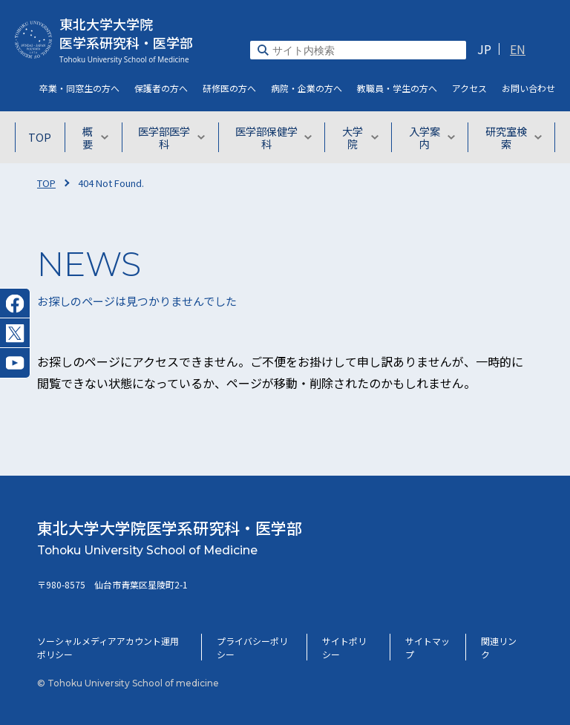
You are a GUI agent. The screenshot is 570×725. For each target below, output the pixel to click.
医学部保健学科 (276, 137)
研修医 (229, 88)
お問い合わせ (528, 88)
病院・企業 (306, 88)
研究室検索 (514, 137)
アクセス (469, 88)
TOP (43, 137)
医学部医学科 (178, 137)
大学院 (363, 137)
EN (517, 49)
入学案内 (434, 137)
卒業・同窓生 (79, 88)
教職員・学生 (397, 88)
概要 (102, 137)
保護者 (161, 88)
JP (484, 49)
